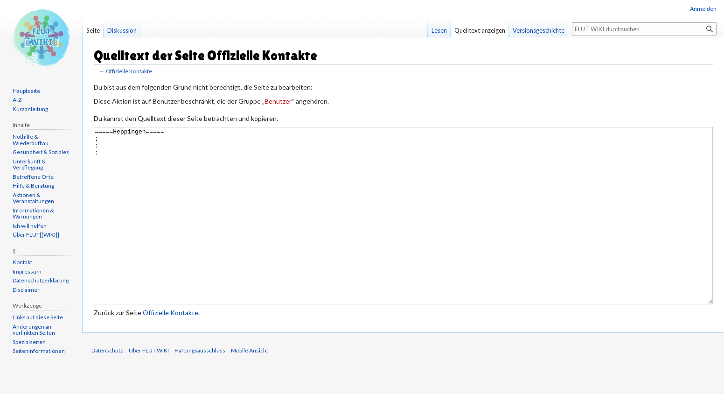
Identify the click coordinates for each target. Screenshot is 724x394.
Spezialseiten (29, 341)
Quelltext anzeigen (479, 30)
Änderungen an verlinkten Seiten (34, 330)
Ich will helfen (30, 225)
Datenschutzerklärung (41, 280)
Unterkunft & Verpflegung (29, 164)
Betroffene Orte (33, 176)
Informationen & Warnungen (33, 213)
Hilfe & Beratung (33, 185)
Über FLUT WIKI (149, 385)
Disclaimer (26, 289)
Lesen (439, 30)
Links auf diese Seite (38, 317)
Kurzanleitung (30, 109)
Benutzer (278, 101)
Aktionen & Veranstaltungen (33, 198)
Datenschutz (107, 385)
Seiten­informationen (39, 350)
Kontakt (22, 262)
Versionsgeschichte (538, 30)
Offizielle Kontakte (129, 71)
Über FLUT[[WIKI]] (36, 234)
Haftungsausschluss (199, 385)
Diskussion (122, 30)
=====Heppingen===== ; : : (403, 233)
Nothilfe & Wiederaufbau (31, 140)
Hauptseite (26, 90)
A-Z (17, 99)
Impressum (27, 271)
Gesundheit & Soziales (41, 151)
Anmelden (703, 8)
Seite (93, 30)
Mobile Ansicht (249, 385)
